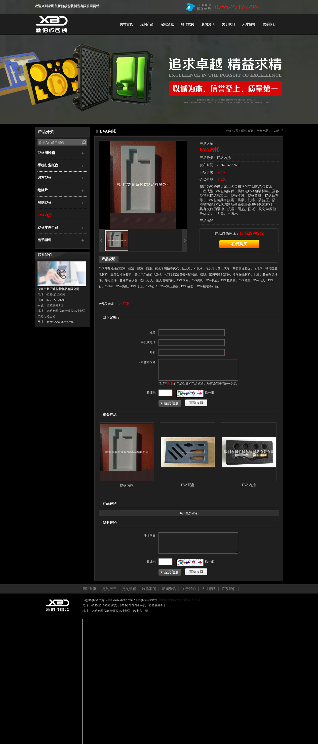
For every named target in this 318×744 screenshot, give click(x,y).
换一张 (209, 392)
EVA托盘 (188, 485)
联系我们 (269, 24)
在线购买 (239, 244)
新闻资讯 (207, 24)
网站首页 (126, 24)
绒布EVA (44, 178)
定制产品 (146, 24)
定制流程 (167, 24)
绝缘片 (43, 190)
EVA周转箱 (46, 153)
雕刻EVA (44, 202)
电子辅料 (44, 240)
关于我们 (228, 24)
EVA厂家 (123, 304)
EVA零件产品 (48, 227)
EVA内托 (44, 215)
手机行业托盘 (48, 165)
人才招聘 (248, 24)
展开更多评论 (189, 513)
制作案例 (187, 24)
